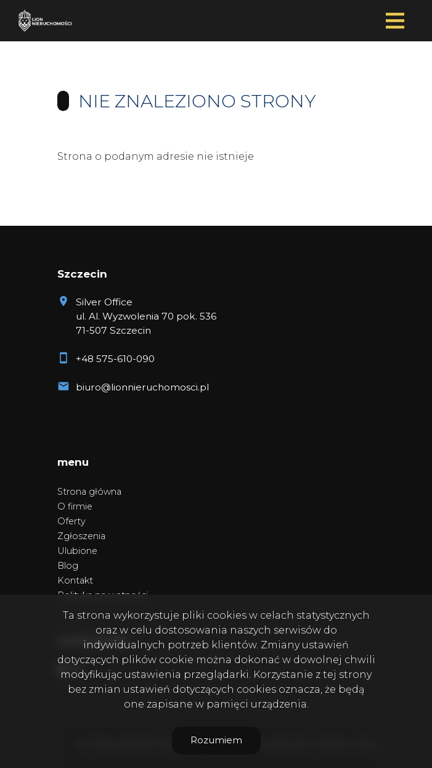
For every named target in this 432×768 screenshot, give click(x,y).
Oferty (71, 521)
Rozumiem (216, 740)
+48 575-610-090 (115, 359)
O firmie (74, 506)
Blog (67, 565)
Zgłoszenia (81, 536)
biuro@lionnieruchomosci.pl (142, 387)
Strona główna (89, 491)
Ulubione (77, 550)
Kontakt (75, 580)
